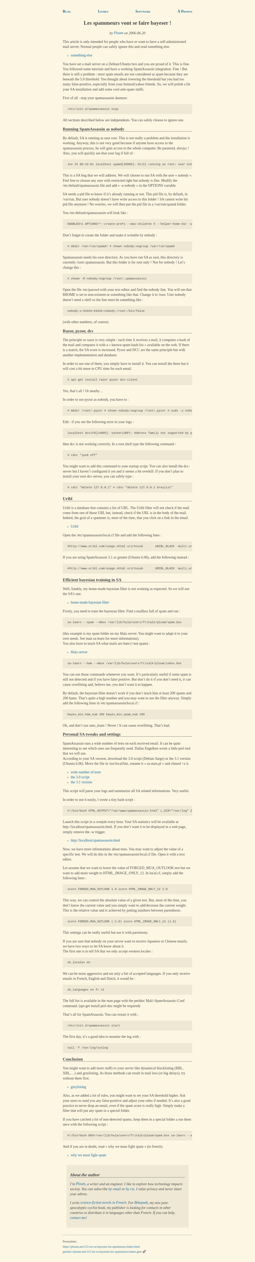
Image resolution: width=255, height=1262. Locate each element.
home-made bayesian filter (90, 603)
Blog (67, 11)
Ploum (118, 33)
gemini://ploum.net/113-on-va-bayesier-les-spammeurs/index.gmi (102, 1251)
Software (143, 11)
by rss (130, 1189)
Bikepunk (141, 1203)
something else (81, 55)
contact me (78, 1218)
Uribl (74, 527)
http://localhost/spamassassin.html (95, 841)
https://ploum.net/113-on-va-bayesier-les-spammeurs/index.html (101, 1246)
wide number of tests (86, 772)
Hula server (79, 652)
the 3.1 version (81, 782)
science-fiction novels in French (103, 1203)
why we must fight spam (88, 1155)
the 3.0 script (80, 777)
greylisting (78, 1087)
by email (115, 1189)
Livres (103, 11)
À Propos (185, 11)
